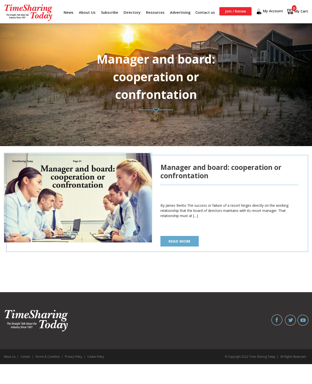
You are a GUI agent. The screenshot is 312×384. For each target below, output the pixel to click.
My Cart (297, 11)
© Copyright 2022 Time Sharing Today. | (252, 357)
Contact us (205, 12)
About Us (87, 12)
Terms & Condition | (49, 357)
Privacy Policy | (75, 357)
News (68, 12)
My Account (269, 11)
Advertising (180, 12)
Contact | (26, 357)
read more (180, 241)
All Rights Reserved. (293, 357)
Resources (155, 12)
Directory (132, 12)
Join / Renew (235, 11)
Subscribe (109, 12)
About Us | (11, 357)
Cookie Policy (95, 357)
